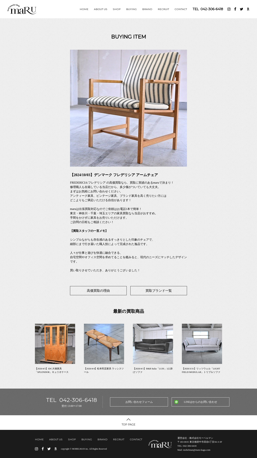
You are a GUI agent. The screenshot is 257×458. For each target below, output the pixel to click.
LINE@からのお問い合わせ (200, 401)
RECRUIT (163, 9)
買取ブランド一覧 (158, 290)
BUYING (131, 9)
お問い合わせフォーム (139, 401)
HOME (84, 9)
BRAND (147, 9)
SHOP (117, 9)
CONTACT (181, 9)
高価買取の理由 (98, 290)
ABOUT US (100, 9)
